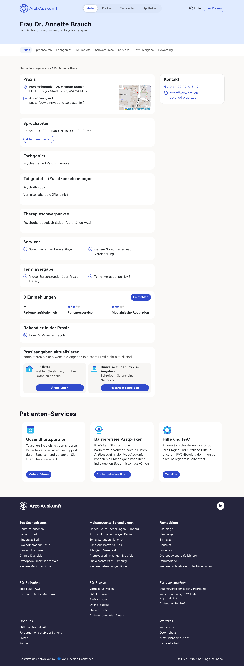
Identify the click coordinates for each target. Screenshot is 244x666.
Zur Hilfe (171, 474)
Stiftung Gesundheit (33, 627)
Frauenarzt (166, 550)
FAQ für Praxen (99, 594)
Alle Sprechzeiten (38, 139)
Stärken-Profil (98, 610)
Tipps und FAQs (30, 588)
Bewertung (165, 50)
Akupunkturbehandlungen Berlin (111, 534)
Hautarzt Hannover (32, 550)
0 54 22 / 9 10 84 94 (185, 87)
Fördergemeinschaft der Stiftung (41, 632)
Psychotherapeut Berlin (35, 545)
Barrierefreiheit (169, 643)
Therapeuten (127, 8)
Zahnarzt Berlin (29, 534)
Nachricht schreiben (125, 388)
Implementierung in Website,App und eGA (178, 596)
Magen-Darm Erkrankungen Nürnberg (114, 529)
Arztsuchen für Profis (173, 603)
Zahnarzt (165, 539)
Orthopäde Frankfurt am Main (39, 561)
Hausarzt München (32, 529)
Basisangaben (99, 599)
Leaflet (129, 109)
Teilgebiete (83, 50)
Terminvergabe (144, 50)
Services (123, 50)
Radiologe (166, 529)
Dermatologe (168, 561)
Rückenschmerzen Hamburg (108, 561)
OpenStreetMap (143, 109)
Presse (24, 637)
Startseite (26, 68)
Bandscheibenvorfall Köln (106, 545)
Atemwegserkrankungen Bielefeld (112, 555)
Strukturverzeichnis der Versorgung (183, 588)
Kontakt (24, 643)
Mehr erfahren (39, 474)
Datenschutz (168, 632)
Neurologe (166, 534)
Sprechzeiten (43, 50)
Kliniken (107, 8)
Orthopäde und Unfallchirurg (178, 555)
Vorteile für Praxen (102, 588)
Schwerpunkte (104, 50)
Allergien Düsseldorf (103, 550)
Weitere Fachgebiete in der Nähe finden (186, 566)
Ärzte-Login (59, 388)
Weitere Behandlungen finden (109, 566)
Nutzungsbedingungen (175, 637)
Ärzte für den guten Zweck (107, 615)
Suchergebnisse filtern (112, 474)
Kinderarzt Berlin (30, 539)
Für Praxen (214, 8)
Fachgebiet (63, 50)
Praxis (25, 50)
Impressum (167, 627)
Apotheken (150, 8)
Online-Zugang (100, 604)
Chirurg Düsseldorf (32, 555)
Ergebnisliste (42, 68)
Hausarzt (165, 545)
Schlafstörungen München (107, 539)
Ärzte (90, 8)
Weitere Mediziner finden (36, 566)
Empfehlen (140, 297)
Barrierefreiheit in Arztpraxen (38, 594)
